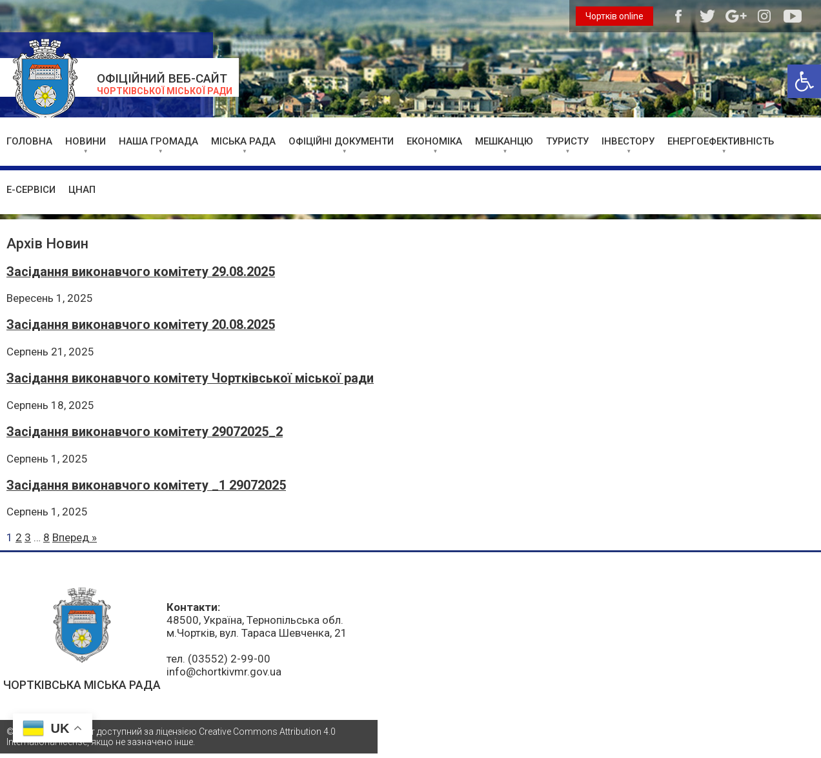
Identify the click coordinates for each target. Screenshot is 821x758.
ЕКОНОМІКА (434, 141)
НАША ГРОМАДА (158, 141)
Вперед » (74, 537)
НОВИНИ (85, 141)
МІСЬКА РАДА (243, 141)
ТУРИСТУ (567, 141)
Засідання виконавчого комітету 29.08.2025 (140, 271)
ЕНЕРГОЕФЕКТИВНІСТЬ (720, 141)
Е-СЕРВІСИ (31, 189)
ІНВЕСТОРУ (628, 141)
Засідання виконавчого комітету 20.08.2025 (140, 324)
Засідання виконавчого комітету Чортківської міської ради (190, 378)
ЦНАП (82, 189)
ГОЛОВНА (29, 141)
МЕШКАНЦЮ (504, 141)
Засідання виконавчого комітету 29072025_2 (144, 431)
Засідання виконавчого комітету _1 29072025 (146, 485)
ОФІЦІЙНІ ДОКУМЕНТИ (341, 141)
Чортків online (614, 16)
